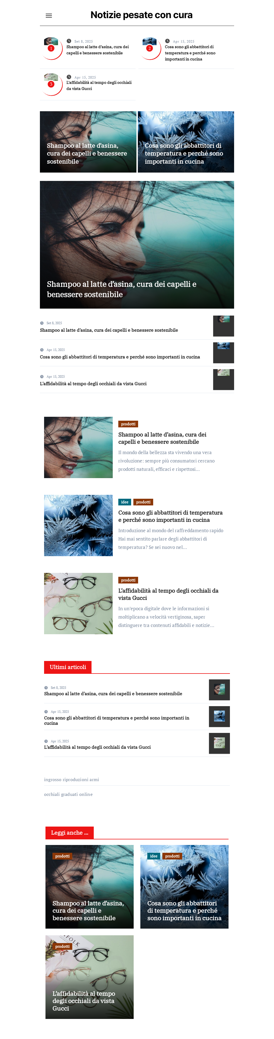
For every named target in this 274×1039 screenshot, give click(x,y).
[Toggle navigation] (49, 15)
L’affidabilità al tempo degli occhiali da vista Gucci (93, 386)
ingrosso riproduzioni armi (71, 783)
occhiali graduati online (68, 798)
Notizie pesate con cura (142, 14)
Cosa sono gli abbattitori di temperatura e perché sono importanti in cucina (190, 53)
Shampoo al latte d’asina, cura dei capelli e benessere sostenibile (87, 153)
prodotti (128, 427)
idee (124, 505)
